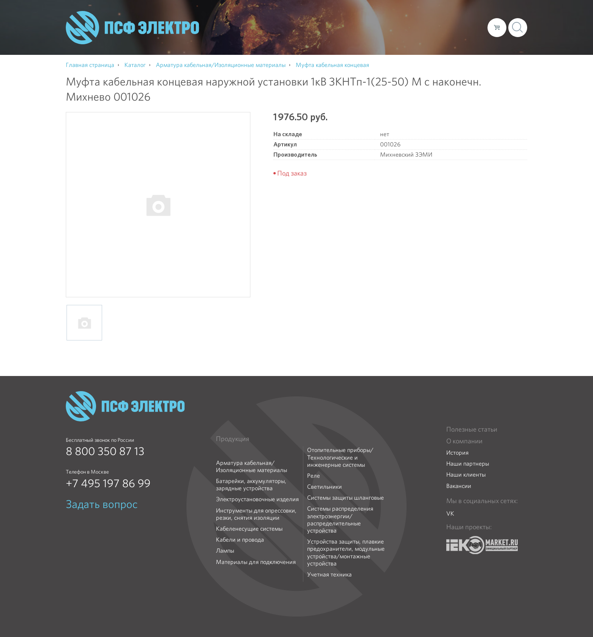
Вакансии (458, 485)
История (457, 452)
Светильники (324, 486)
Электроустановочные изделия (257, 499)
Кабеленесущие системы (249, 528)
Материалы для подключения (256, 562)
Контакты (467, 27)
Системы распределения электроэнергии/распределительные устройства (340, 519)
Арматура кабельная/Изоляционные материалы (251, 466)
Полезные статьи (471, 429)
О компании (337, 27)
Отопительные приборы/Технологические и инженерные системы (340, 457)
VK (450, 513)
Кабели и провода (240, 539)
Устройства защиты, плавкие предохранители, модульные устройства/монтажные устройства (346, 552)
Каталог (373, 27)
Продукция (232, 439)
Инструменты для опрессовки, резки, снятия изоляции (256, 514)
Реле (313, 475)
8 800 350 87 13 (105, 451)
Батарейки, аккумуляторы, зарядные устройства (251, 484)
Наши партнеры (467, 463)
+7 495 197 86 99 (108, 483)
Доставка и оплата (419, 27)
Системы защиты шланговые (345, 497)
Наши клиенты (466, 474)
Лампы (225, 550)
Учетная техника (329, 574)
